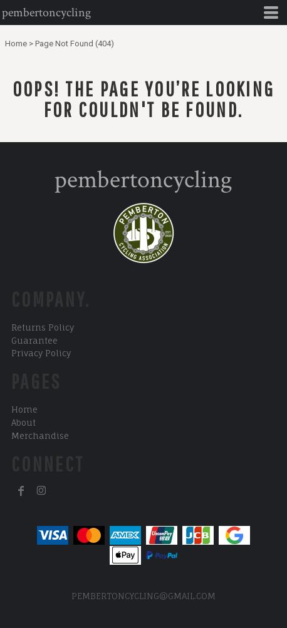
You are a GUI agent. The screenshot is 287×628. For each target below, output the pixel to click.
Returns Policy (42, 327)
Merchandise (40, 436)
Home (16, 43)
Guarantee (34, 341)
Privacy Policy (41, 353)
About (23, 423)
